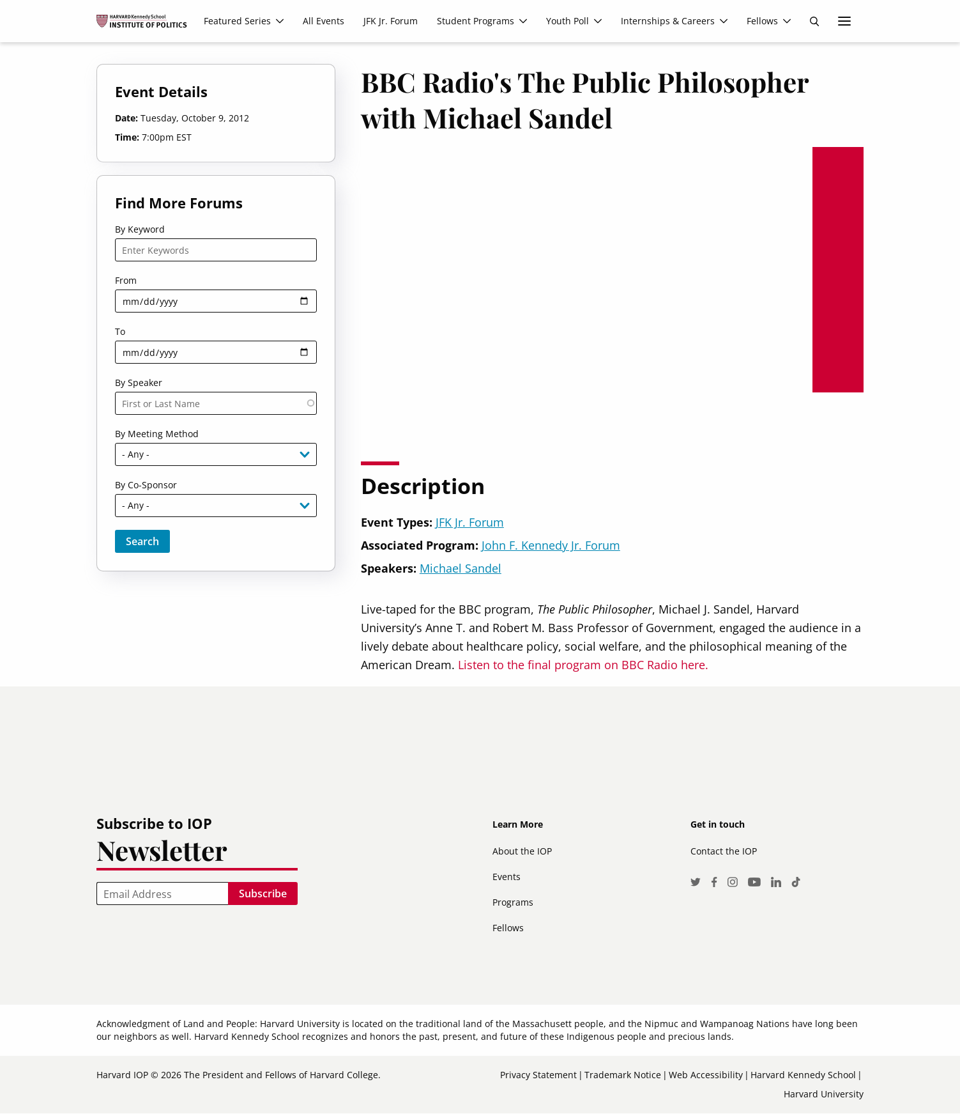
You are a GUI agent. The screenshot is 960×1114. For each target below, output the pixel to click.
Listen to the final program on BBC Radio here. (583, 664)
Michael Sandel (460, 568)
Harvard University (824, 1094)
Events (506, 876)
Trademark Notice (622, 1075)
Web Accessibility (706, 1075)
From (126, 280)
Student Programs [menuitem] (475, 21)
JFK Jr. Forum (470, 522)
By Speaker (138, 382)
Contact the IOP (723, 851)
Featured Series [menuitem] (237, 21)
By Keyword (140, 229)
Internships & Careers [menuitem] (668, 21)
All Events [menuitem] (323, 21)
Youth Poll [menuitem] (567, 21)
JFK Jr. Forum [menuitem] (390, 21)
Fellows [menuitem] (762, 21)
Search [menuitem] (814, 21)
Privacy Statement (538, 1075)
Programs (512, 902)
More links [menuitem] (844, 21)
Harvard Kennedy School (803, 1075)
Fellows (508, 928)
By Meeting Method (157, 434)
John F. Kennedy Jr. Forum (551, 545)
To (120, 331)
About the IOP (522, 851)
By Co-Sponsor (146, 485)
